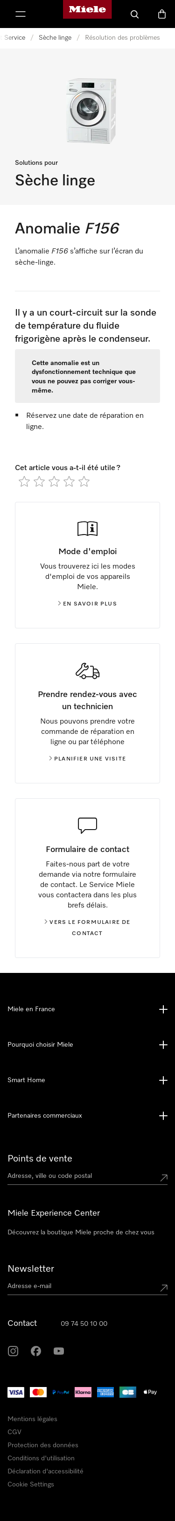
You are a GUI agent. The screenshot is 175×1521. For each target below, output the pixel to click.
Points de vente (39, 1158)
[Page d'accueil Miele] (87, 14)
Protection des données (42, 1445)
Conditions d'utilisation (41, 1458)
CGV (14, 1432)
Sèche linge (55, 38)
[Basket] (162, 14)
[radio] (24, 481)
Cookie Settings (30, 1484)
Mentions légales (32, 1419)
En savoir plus (87, 604)
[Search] (134, 14)
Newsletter (30, 1269)
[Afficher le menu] (20, 14)
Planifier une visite (87, 759)
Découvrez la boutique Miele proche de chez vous (80, 1232)
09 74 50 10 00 (84, 1324)
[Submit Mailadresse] (164, 1288)
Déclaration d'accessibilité (45, 1471)
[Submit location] (164, 1178)
